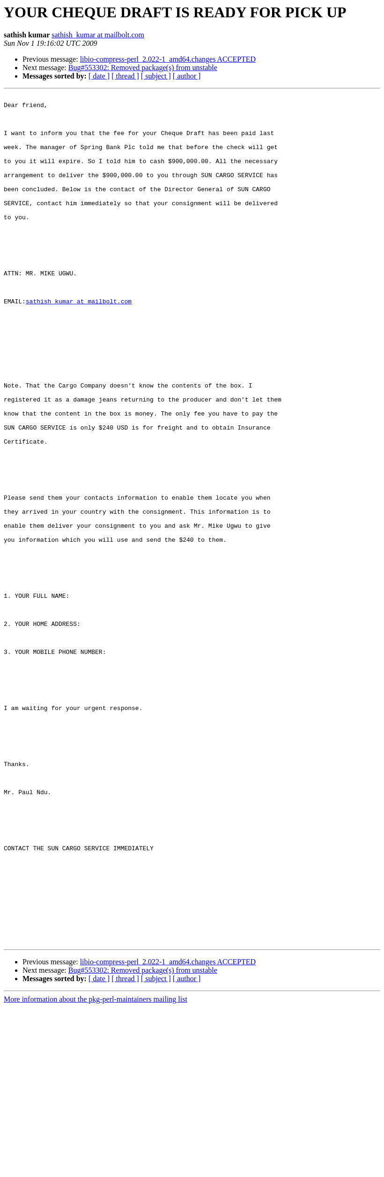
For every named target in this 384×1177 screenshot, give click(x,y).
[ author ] (187, 76)
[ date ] (99, 76)
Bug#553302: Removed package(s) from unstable (142, 68)
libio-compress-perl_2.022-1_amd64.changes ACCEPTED (168, 59)
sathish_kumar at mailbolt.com (98, 35)
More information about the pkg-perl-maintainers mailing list (95, 1169)
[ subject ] (156, 76)
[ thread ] (125, 76)
